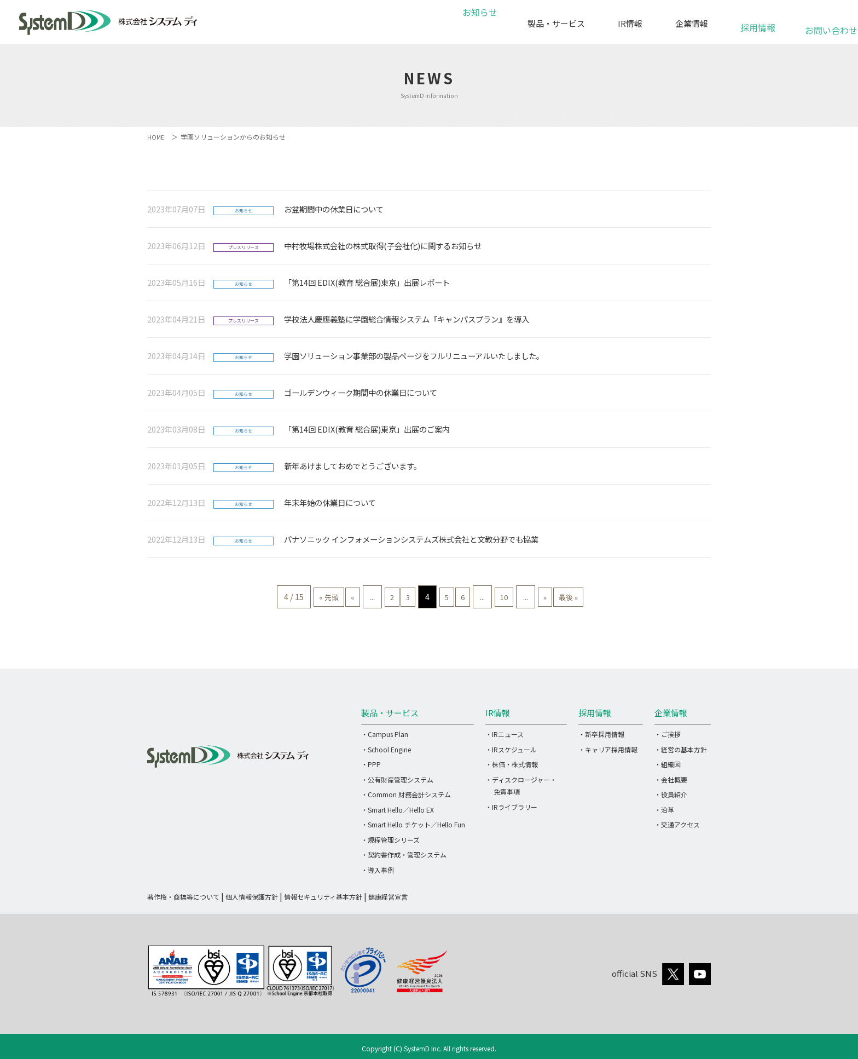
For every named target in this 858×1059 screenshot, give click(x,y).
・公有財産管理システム (397, 779)
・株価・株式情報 (511, 764)
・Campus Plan (384, 734)
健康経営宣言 (388, 896)
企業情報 (691, 23)
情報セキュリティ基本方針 (323, 896)
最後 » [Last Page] (597, 596)
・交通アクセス (677, 824)
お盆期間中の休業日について (334, 209)
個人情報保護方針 (251, 896)
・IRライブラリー (511, 806)
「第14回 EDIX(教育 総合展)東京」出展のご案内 (367, 429)
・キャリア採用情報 (607, 749)
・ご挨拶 (667, 734)
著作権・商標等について (183, 896)
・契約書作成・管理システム (404, 854)
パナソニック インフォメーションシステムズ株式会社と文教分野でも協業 (411, 539)
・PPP (371, 764)
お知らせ (478, 23)
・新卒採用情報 (601, 734)
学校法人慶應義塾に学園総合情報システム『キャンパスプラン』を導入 (406, 319)
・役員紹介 (670, 794)
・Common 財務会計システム (406, 794)
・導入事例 (377, 869)
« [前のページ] (331, 596)
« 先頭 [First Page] (299, 596)
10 (517, 596)
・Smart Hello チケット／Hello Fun (413, 824)
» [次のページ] (566, 596)
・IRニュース (504, 734)
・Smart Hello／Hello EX (397, 809)
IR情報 (630, 23)
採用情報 (757, 21)
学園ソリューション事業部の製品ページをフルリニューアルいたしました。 (414, 355)
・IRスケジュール (511, 749)
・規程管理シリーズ (390, 839)
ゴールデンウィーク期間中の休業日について (360, 392)
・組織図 (667, 764)
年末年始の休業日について (330, 502)
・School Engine (386, 749)
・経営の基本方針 (680, 749)
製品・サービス (556, 23)
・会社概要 (670, 779)
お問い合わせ (824, 24)
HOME (156, 136)
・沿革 (664, 809)
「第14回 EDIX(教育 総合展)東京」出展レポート (367, 282)
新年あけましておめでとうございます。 (352, 465)
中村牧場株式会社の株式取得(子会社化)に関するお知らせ (383, 245)
